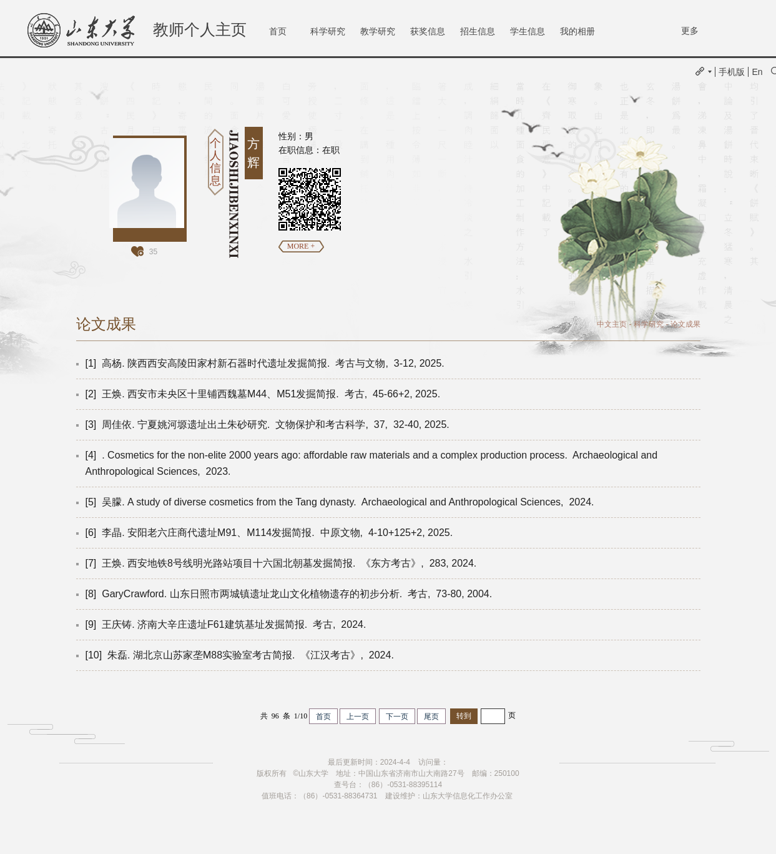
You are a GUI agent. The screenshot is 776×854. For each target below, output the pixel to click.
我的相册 (577, 31)
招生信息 (477, 31)
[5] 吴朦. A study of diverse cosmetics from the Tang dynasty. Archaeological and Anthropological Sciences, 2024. (341, 502)
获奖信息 (427, 31)
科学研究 (327, 31)
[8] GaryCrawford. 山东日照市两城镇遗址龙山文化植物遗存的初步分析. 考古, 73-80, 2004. (290, 593)
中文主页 (612, 324)
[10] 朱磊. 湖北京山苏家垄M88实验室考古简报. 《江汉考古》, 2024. (241, 655)
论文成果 (685, 324)
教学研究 (377, 31)
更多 (690, 31)
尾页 (431, 716)
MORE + (301, 246)
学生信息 (527, 31)
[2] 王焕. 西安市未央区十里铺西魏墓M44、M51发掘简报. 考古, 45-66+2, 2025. (264, 394)
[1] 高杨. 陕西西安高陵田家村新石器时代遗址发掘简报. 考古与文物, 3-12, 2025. (267, 363)
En (757, 72)
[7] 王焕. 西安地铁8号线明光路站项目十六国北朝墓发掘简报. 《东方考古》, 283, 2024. (282, 563)
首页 (278, 31)
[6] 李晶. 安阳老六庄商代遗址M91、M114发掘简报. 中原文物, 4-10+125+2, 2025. (271, 532)
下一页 (397, 716)
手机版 (732, 72)
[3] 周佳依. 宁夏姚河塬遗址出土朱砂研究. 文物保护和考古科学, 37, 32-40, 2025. (269, 424)
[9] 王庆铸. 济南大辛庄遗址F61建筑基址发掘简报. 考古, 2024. (227, 624)
